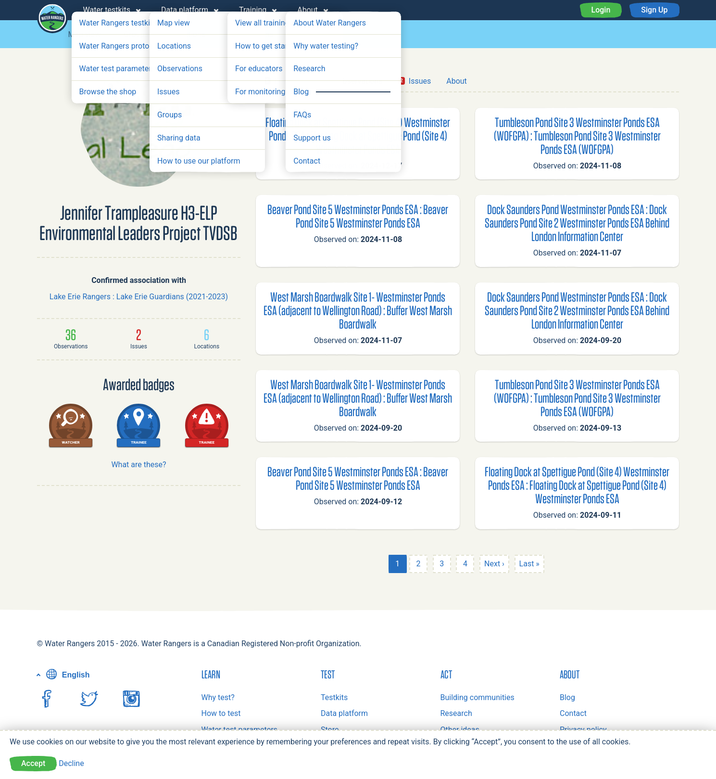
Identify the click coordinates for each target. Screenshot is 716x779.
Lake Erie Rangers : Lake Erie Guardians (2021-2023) (139, 296)
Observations (251, 34)
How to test (221, 713)
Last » (529, 563)
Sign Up (654, 9)
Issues (308, 34)
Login (601, 9)
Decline (71, 763)
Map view (84, 34)
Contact (573, 713)
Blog (567, 697)
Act (446, 674)
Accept (33, 763)
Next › (494, 563)
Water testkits (106, 9)
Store (330, 729)
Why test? (218, 697)
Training (252, 9)
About (307, 9)
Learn (210, 674)
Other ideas (459, 729)
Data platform (184, 9)
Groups (136, 34)
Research (456, 713)
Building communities (477, 697)
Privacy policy (583, 729)
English (67, 675)
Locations (188, 34)
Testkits (334, 697)
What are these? (138, 464)
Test (328, 674)
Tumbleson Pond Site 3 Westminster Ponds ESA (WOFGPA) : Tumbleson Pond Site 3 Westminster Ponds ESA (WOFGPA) (577, 135)
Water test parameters (239, 729)
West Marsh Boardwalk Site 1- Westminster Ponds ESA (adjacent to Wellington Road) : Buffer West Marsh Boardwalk (358, 310)
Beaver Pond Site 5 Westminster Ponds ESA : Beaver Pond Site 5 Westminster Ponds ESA (357, 215)
